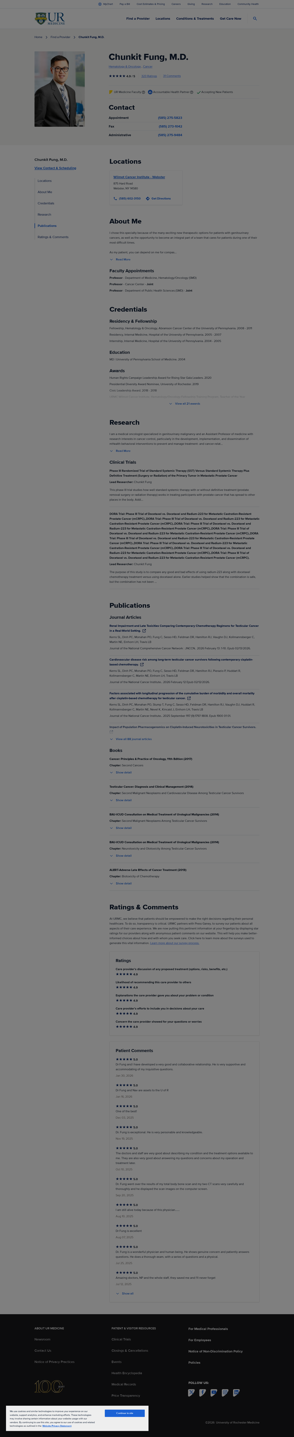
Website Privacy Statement (56, 1425)
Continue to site (124, 1413)
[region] (77, 1418)
